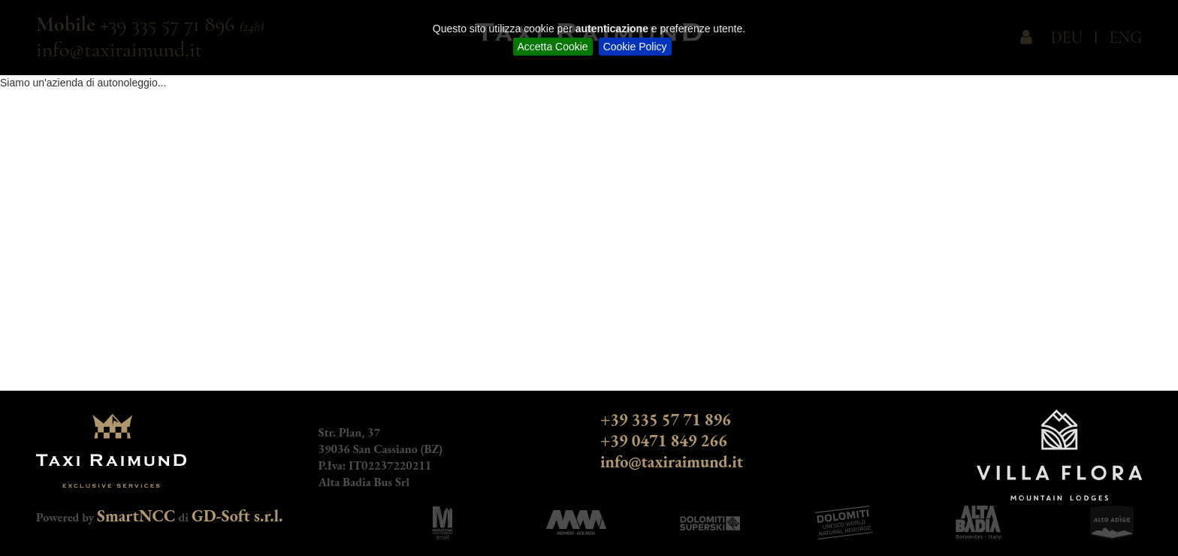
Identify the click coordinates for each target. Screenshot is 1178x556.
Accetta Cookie (553, 47)
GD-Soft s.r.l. (237, 516)
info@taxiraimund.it (671, 462)
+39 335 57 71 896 (665, 420)
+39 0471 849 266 (663, 441)
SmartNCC (136, 516)
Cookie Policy (635, 47)
